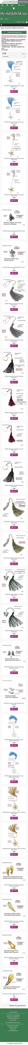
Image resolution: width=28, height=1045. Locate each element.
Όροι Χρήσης (13, 1020)
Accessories (8, 27)
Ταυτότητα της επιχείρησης (13, 1015)
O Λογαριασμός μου (13, 1030)
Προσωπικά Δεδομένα (13, 1018)
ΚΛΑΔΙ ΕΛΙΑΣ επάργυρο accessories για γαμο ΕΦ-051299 (14, 522)
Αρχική (2, 27)
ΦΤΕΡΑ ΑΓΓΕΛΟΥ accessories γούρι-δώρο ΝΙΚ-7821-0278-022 (14, 885)
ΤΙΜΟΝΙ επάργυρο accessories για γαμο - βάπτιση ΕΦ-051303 (14, 740)
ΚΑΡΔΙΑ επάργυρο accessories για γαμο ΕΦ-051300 (14, 304)
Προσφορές (13, 1028)
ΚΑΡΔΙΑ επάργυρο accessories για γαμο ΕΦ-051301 (14, 377)
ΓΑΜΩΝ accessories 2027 (18, 27)
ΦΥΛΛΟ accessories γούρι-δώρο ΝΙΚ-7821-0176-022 (14, 994)
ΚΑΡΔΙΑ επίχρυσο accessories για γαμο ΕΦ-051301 (14, 486)
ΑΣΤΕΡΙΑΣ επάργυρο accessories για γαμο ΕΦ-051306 (14, 86)
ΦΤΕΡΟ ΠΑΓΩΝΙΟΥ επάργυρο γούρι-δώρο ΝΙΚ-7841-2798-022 (14, 958)
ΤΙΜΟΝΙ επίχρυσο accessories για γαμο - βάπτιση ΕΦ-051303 (14, 813)
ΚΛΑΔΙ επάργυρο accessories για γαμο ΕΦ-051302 (14, 595)
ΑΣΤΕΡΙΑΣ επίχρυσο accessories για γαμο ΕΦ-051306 (14, 159)
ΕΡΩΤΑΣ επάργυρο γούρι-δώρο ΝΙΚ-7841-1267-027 (14, 268)
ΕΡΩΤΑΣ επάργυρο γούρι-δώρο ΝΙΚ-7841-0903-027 (14, 231)
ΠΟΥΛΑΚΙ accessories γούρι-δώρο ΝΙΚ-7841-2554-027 (14, 704)
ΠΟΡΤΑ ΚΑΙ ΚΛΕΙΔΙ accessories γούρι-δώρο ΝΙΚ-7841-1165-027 (14, 667)
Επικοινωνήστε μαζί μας (13, 1025)
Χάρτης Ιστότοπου (13, 1027)
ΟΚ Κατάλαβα (23, 1)
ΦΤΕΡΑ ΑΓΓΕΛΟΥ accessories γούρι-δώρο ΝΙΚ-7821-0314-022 (14, 922)
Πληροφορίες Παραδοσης (13, 1016)
